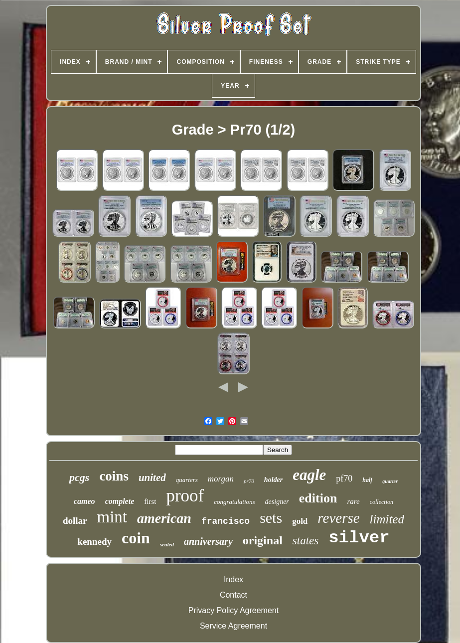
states (305, 540)
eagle (309, 474)
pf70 (344, 478)
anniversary (208, 541)
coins (114, 476)
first (150, 501)
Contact (233, 595)
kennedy (94, 541)
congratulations (234, 501)
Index (233, 579)
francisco (225, 521)
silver (358, 537)
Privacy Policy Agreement (233, 610)
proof (185, 495)
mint (112, 517)
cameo (84, 501)
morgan (221, 478)
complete (120, 501)
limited (387, 519)
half (367, 480)
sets (271, 517)
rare (353, 501)
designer (277, 501)
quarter (390, 481)
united (152, 477)
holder (273, 479)
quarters (187, 479)
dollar (75, 520)
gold (299, 521)
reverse (338, 518)
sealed (167, 544)
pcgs (79, 477)
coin (136, 538)
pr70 (249, 481)
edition (318, 498)
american (164, 518)
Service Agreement (233, 626)
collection (381, 501)
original (263, 540)
